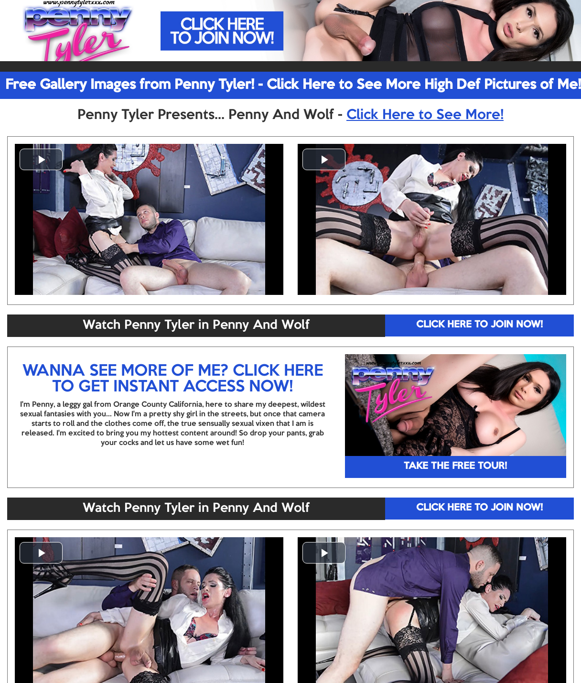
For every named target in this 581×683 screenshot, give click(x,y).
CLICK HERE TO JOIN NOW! (479, 325)
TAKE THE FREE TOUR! (455, 466)
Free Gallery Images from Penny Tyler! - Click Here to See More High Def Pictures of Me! (293, 85)
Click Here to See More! (425, 115)
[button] (41, 159)
